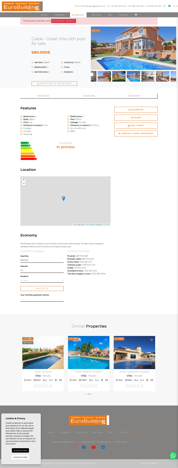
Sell (110, 15)
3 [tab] (91, 394)
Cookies (80, 463)
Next (170, 48)
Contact (123, 15)
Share (136, 117)
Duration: (24, 276)
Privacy (70, 463)
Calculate (42, 288)
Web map (91, 463)
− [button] (24, 183)
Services (96, 15)
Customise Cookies (20, 457)
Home (44, 15)
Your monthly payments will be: (34, 295)
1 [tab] (86, 394)
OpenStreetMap (90, 225)
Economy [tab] (134, 96)
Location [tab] (89, 96)
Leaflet (75, 225)
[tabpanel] (43, 364)
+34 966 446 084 (136, 6)
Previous (97, 48)
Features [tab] (43, 96)
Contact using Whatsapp (136, 133)
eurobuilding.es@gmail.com (91, 6)
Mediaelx (153, 463)
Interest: (24, 266)
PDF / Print (136, 125)
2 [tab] (89, 394)
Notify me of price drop (54, 83)
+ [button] (24, 180)
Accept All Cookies (20, 450)
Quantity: (24, 256)
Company (60, 15)
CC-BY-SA (106, 225)
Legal (61, 463)
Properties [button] (78, 15)
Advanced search (63, 21)
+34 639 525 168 (153, 6)
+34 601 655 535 (118, 6)
